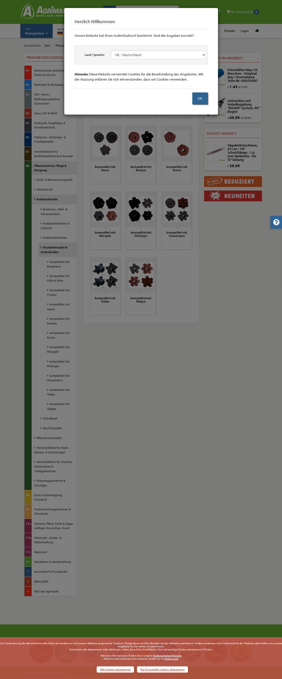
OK (200, 98)
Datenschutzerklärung (167, 655)
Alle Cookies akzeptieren (115, 669)
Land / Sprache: (95, 55)
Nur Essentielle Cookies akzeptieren (162, 669)
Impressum (171, 658)
